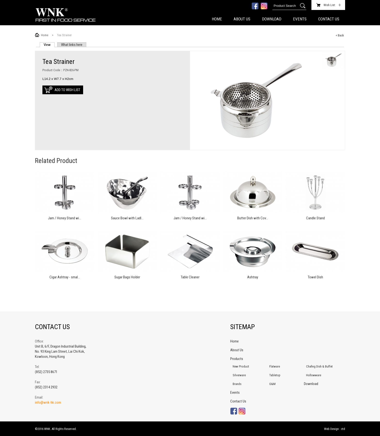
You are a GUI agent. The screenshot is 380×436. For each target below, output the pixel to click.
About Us (242, 19)
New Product (241, 366)
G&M (272, 384)
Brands (237, 384)
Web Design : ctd (334, 429)
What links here (71, 45)
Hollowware (313, 375)
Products (236, 359)
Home (217, 19)
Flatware (274, 366)
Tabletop (274, 375)
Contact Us (328, 19)
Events (300, 19)
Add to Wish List (67, 90)
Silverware (239, 375)
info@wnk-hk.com (48, 402)
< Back (340, 35)
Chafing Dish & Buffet (319, 366)
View (49, 45)
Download (271, 19)
